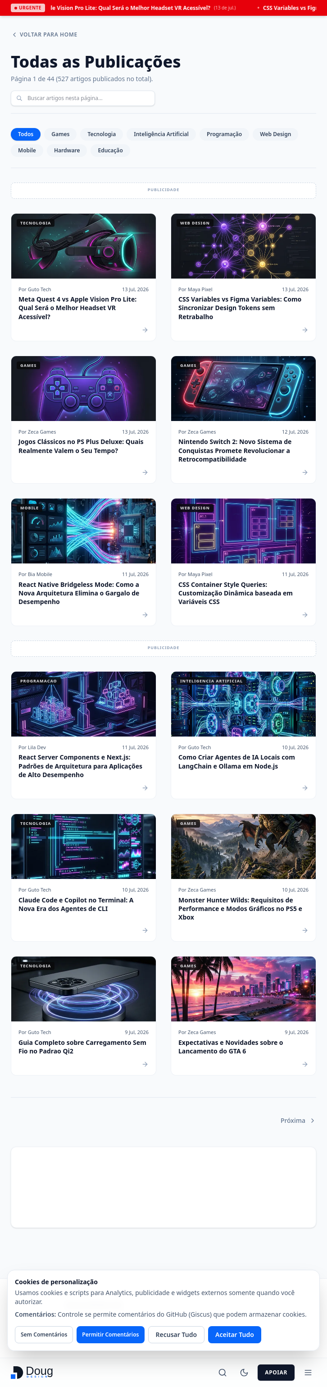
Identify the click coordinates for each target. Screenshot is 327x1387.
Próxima (298, 1120)
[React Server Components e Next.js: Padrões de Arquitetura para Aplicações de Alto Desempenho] (83, 735)
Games (60, 134)
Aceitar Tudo (234, 1334)
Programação (224, 134)
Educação (110, 150)
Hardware (67, 150)
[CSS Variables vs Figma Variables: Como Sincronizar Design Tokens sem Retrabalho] (243, 277)
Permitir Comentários (110, 1334)
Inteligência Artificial (161, 134)
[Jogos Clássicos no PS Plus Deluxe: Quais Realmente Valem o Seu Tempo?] (83, 419)
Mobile (27, 150)
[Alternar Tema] (244, 1372)
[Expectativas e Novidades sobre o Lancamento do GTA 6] (243, 1016)
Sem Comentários (44, 1334)
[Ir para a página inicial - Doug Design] (33, 1372)
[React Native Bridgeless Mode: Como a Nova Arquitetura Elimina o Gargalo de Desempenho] (83, 562)
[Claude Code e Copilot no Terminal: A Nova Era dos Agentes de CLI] (83, 877)
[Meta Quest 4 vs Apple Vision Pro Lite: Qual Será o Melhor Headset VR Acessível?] (83, 277)
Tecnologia (101, 134)
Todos (25, 134)
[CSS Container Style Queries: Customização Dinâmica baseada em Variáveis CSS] (243, 562)
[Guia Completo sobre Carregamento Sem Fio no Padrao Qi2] (83, 1016)
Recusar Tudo (176, 1334)
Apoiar (276, 1372)
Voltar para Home (44, 34)
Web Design (275, 134)
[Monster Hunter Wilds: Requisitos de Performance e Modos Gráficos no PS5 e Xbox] (243, 877)
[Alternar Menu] (308, 1372)
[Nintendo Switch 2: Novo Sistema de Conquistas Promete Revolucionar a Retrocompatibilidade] (243, 419)
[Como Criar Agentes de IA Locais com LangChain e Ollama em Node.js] (243, 735)
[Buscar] (222, 1372)
